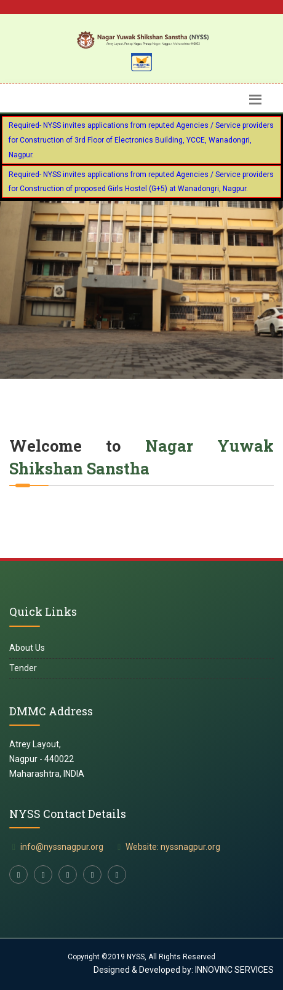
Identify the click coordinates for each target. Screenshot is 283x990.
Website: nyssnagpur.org (173, 847)
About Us (27, 648)
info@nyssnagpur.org (61, 847)
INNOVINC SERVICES (233, 970)
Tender (23, 668)
